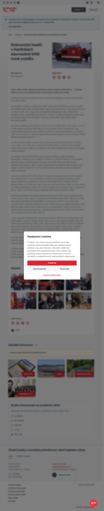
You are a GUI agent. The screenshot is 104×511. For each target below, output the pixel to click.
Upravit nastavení (39, 269)
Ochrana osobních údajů (52, 275)
